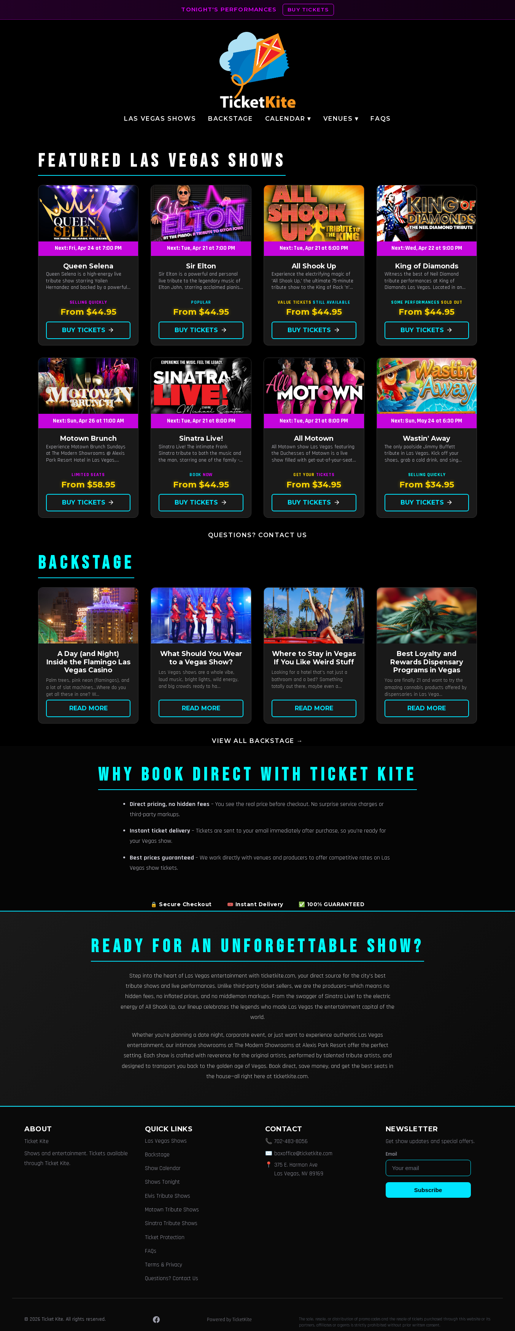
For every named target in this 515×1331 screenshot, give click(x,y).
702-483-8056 (291, 1141)
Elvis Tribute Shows (167, 1196)
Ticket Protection (164, 1237)
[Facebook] (156, 1319)
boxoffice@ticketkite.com (303, 1153)
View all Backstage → (257, 740)
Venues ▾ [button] (341, 118)
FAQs (380, 118)
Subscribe (428, 1190)
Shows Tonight (162, 1182)
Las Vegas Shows (160, 118)
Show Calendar (163, 1168)
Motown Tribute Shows (172, 1209)
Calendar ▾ (288, 118)
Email (391, 1154)
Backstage (230, 118)
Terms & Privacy (163, 1264)
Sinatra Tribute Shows (171, 1223)
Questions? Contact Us (257, 535)
